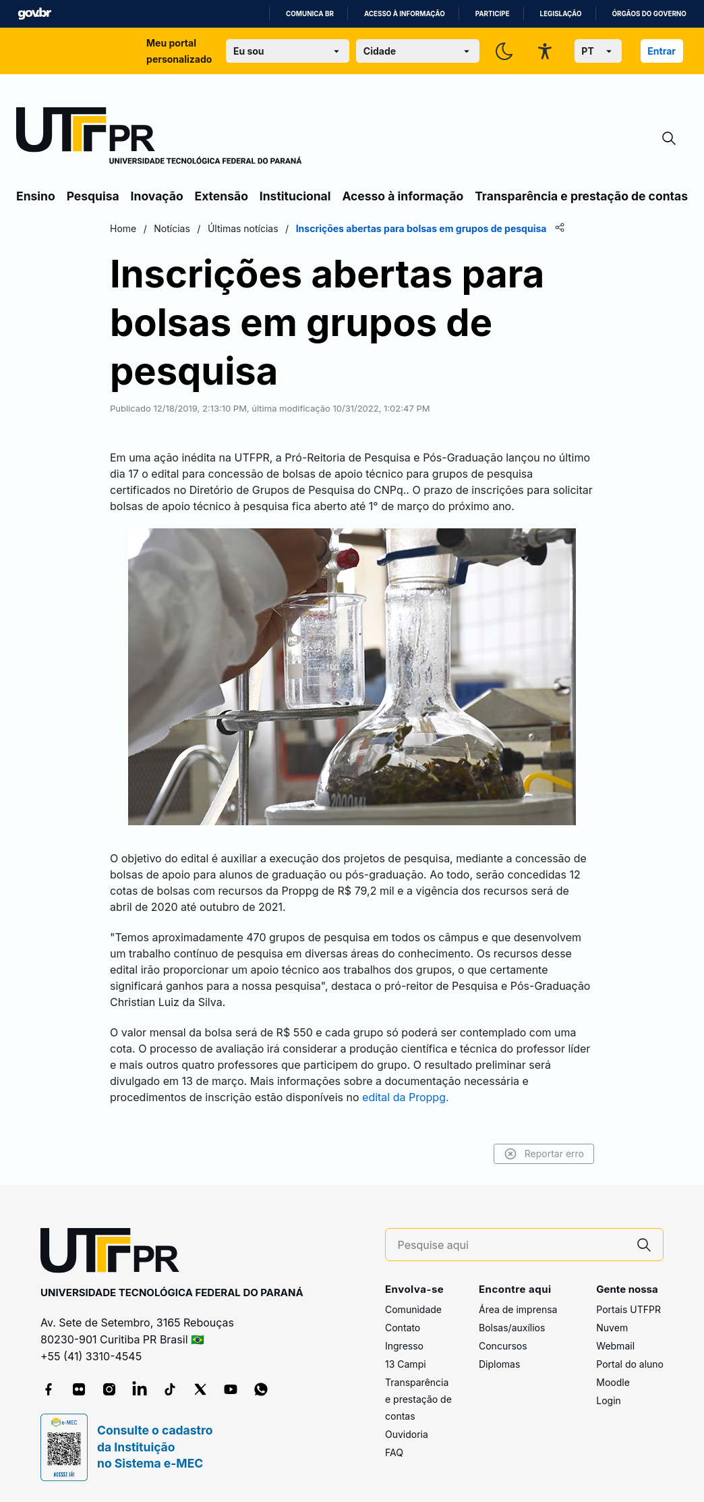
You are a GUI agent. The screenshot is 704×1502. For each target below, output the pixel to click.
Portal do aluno (630, 1364)
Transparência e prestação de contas (581, 196)
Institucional (295, 196)
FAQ (394, 1452)
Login (608, 1400)
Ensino (35, 196)
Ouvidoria (406, 1434)
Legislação (561, 14)
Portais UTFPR (628, 1309)
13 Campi (405, 1364)
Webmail (615, 1346)
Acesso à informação (404, 14)
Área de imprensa (518, 1309)
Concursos (503, 1346)
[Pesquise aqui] (512, 1245)
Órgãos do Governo (649, 14)
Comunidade (413, 1309)
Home (123, 228)
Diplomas (499, 1364)
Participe (492, 14)
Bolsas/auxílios (512, 1327)
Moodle (613, 1382)
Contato (402, 1327)
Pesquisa (93, 196)
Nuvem (612, 1327)
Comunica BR (310, 14)
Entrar (661, 51)
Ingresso (404, 1346)
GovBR (34, 13)
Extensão (221, 196)
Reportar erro (544, 1154)
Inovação (157, 196)
